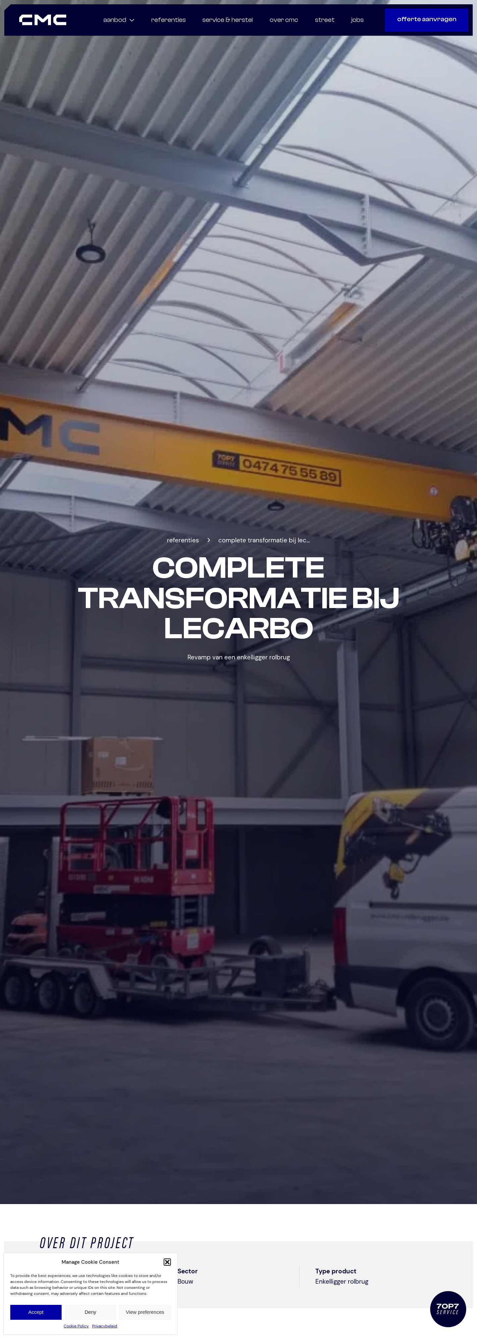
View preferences (145, 1312)
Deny (90, 1312)
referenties (168, 20)
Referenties (183, 540)
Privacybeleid (104, 1326)
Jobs (357, 20)
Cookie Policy (76, 1326)
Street (325, 20)
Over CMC (284, 20)
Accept (35, 1312)
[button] (167, 1262)
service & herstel (227, 20)
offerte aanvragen (426, 19)
